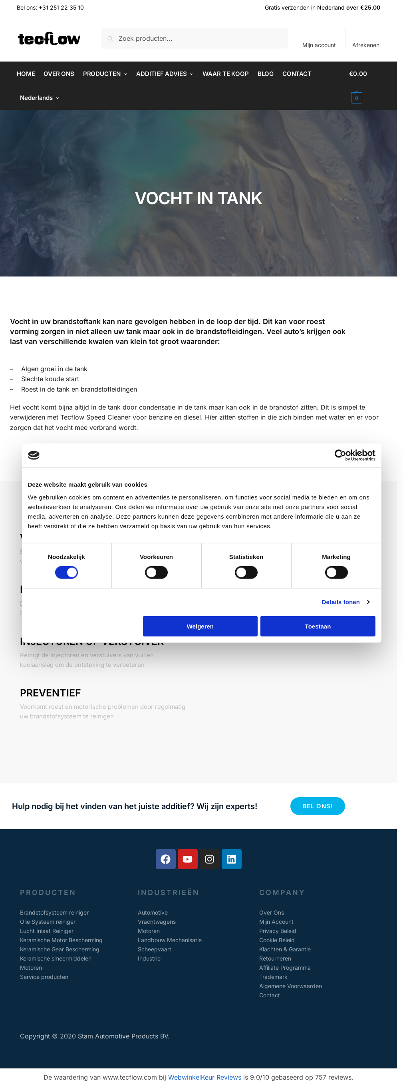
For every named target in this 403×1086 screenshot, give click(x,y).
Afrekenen (365, 45)
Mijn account (319, 45)
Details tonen (341, 602)
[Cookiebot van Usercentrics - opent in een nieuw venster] (340, 455)
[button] (364, 86)
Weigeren (200, 626)
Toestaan (318, 626)
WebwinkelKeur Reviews (204, 1077)
